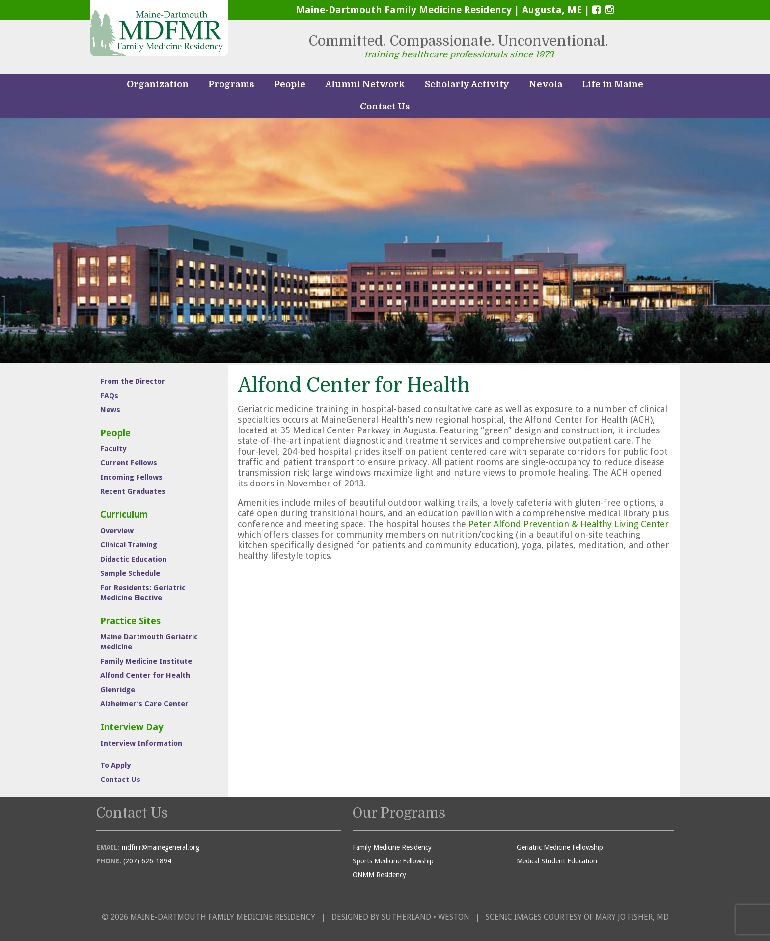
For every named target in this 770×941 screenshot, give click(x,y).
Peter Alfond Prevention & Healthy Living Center (568, 524)
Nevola (545, 84)
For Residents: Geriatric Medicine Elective (143, 592)
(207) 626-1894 (147, 861)
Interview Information (141, 743)
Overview (117, 530)
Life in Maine (612, 84)
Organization (158, 84)
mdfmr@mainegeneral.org (160, 847)
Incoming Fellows (131, 477)
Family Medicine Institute (146, 661)
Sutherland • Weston (425, 917)
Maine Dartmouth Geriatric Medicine (149, 641)
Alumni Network (365, 84)
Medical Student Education (557, 861)
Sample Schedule (130, 573)
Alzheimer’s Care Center (144, 703)
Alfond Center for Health (145, 675)
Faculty (113, 448)
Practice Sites (130, 621)
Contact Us (385, 106)
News (110, 409)
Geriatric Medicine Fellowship (560, 847)
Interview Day (132, 727)
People (289, 84)
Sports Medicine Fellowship (393, 861)
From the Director (132, 381)
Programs (231, 84)
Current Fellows (128, 462)
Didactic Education (133, 559)
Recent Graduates (132, 491)
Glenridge (117, 689)
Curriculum (124, 514)
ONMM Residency (379, 875)
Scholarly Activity (467, 84)
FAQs (109, 395)
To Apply (115, 765)
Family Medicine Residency (392, 847)
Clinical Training (128, 544)
